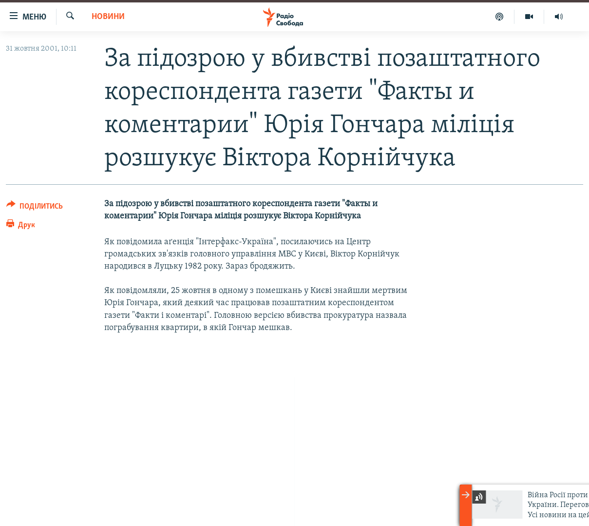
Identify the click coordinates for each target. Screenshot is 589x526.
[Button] (34, 208)
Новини (108, 16)
